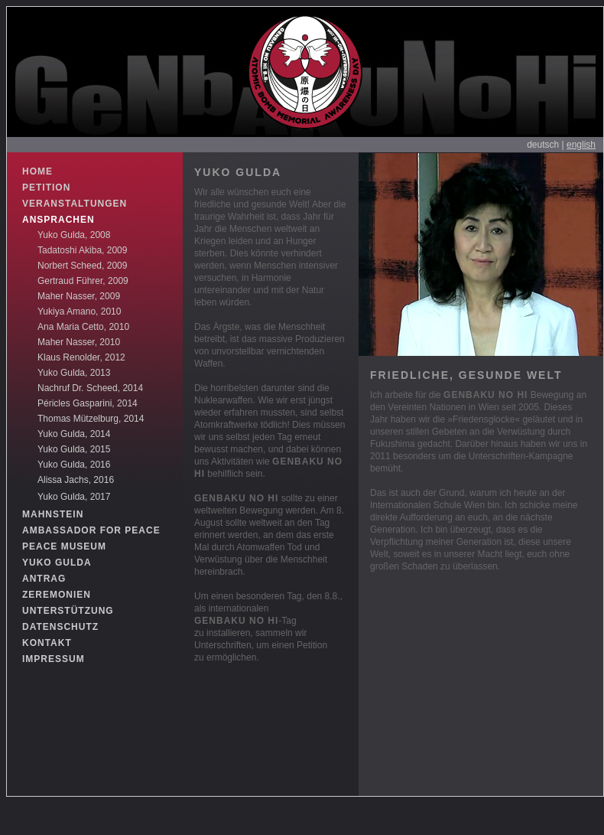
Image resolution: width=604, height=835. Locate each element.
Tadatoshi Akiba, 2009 (82, 250)
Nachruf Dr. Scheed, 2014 (90, 388)
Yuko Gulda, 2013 (73, 372)
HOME (37, 171)
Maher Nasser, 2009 (78, 296)
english (581, 144)
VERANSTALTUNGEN (74, 203)
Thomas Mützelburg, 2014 (90, 418)
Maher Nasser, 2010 (78, 342)
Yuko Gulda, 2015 (73, 449)
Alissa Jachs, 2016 (75, 480)
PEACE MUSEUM (64, 546)
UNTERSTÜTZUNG (68, 610)
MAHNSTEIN (52, 514)
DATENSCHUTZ (60, 626)
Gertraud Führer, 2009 (82, 281)
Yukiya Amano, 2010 (79, 311)
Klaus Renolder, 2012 (81, 357)
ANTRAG (44, 578)
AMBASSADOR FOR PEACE (91, 530)
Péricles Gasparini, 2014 (87, 403)
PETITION (46, 187)
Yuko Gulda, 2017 (73, 496)
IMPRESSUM (53, 659)
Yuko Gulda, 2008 (73, 235)
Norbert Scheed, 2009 (82, 265)
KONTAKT (47, 643)
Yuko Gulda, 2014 (73, 434)
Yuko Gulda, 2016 (73, 464)
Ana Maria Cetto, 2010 (83, 326)
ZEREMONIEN (56, 594)
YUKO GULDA (57, 562)
